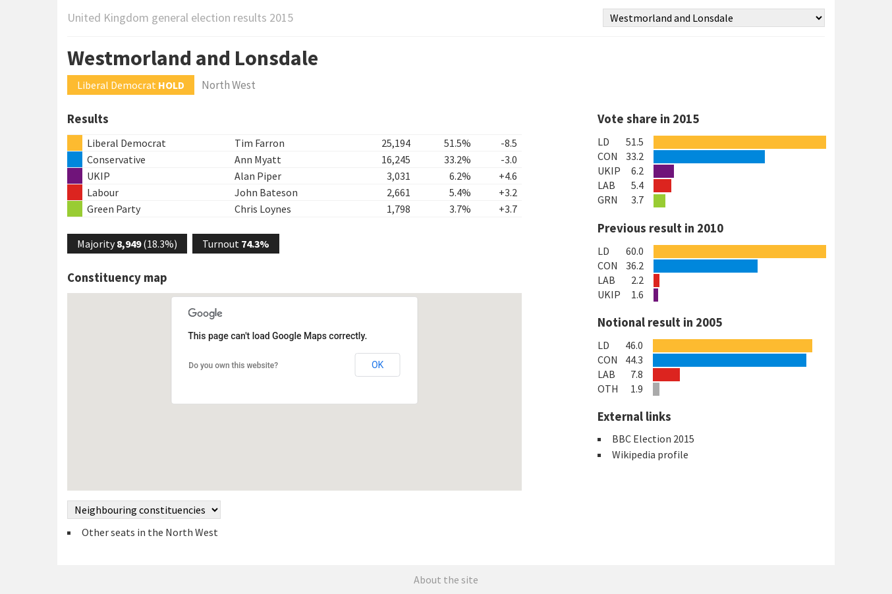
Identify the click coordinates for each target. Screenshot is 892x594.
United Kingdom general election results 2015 (180, 17)
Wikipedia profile (650, 454)
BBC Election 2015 (653, 438)
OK (377, 365)
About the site (446, 579)
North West (229, 85)
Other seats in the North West (150, 532)
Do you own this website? (233, 365)
